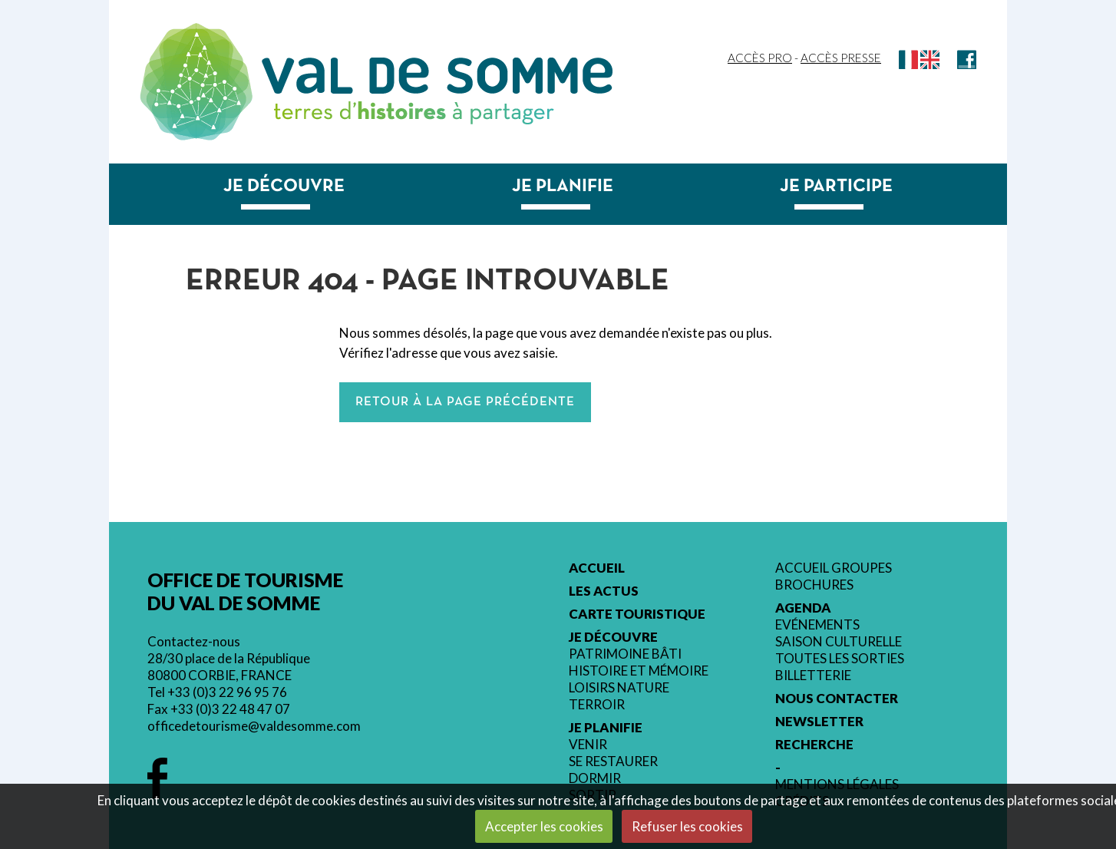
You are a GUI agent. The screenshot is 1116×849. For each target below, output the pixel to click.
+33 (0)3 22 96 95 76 (227, 692)
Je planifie (562, 186)
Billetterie (813, 675)
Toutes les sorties (839, 658)
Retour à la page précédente (465, 402)
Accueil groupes (833, 568)
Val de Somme (437, 76)
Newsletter (819, 721)
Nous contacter (836, 698)
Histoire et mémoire (638, 671)
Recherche (814, 744)
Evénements (817, 625)
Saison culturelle (838, 641)
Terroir (597, 704)
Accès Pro (760, 57)
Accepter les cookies (544, 826)
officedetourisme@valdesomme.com (254, 726)
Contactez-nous (193, 641)
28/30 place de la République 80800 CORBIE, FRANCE (228, 666)
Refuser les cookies (687, 826)
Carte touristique (637, 614)
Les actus (604, 591)
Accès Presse (841, 57)
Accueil (597, 568)
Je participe (836, 186)
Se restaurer (613, 761)
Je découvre (284, 186)
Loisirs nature (619, 687)
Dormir (595, 778)
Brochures (814, 585)
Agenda (803, 608)
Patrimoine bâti (625, 654)
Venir (588, 744)
